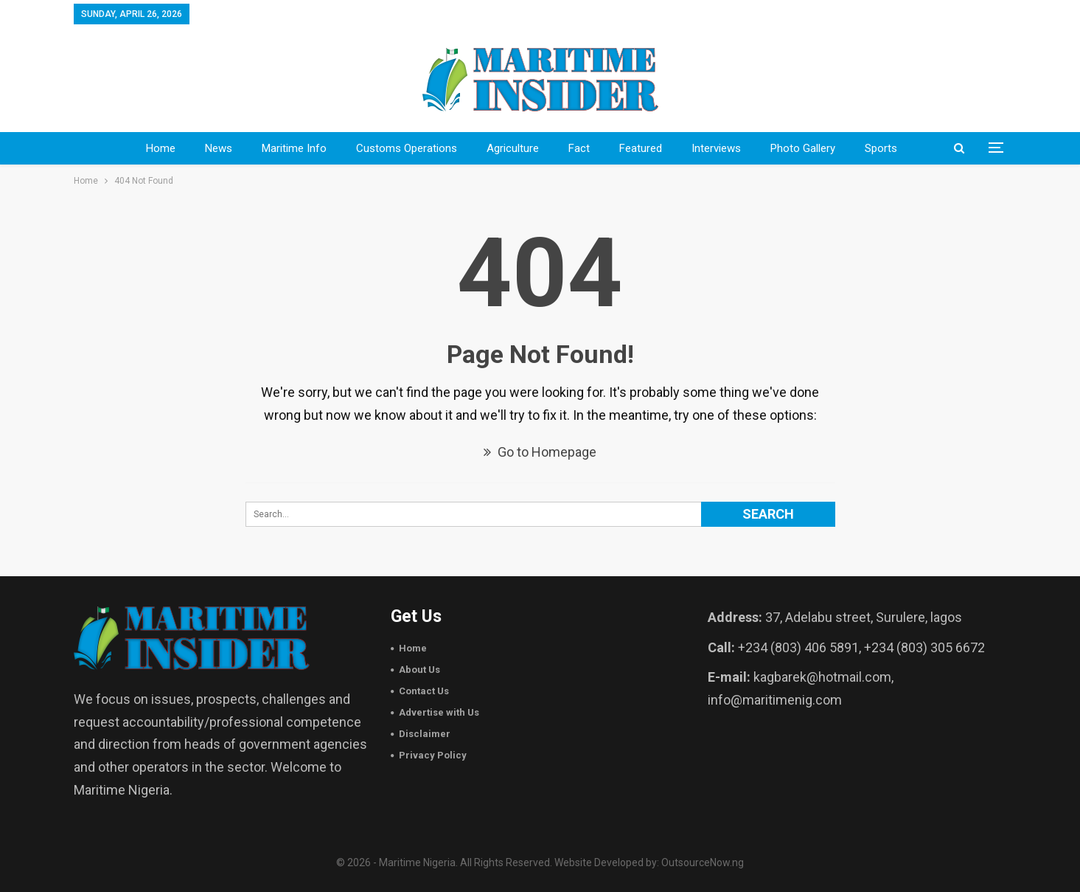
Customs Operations (406, 148)
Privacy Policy (433, 755)
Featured (640, 148)
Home (160, 148)
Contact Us (424, 690)
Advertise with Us (439, 712)
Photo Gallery (802, 148)
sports (881, 148)
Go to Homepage (540, 452)
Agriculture (513, 148)
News (218, 148)
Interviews (716, 148)
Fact (579, 148)
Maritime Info (294, 148)
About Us (419, 669)
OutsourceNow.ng (702, 862)
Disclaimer (424, 733)
